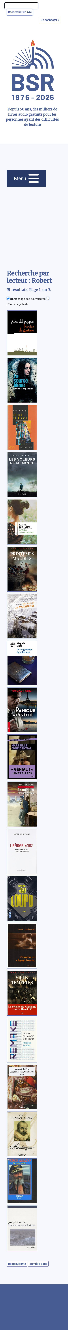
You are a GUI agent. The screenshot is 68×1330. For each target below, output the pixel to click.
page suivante (17, 1264)
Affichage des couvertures (28, 298)
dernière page (38, 1264)
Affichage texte (17, 304)
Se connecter (50, 20)
